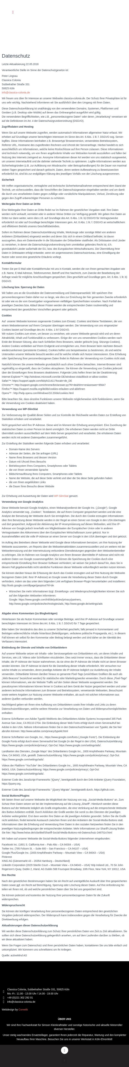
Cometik (23, 1009)
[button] (12, 12)
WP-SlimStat (61, 496)
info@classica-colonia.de (16, 92)
